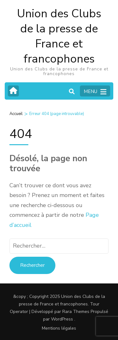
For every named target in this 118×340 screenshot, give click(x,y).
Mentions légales (59, 328)
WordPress (62, 319)
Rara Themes (75, 312)
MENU (95, 91)
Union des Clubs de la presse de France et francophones (59, 36)
